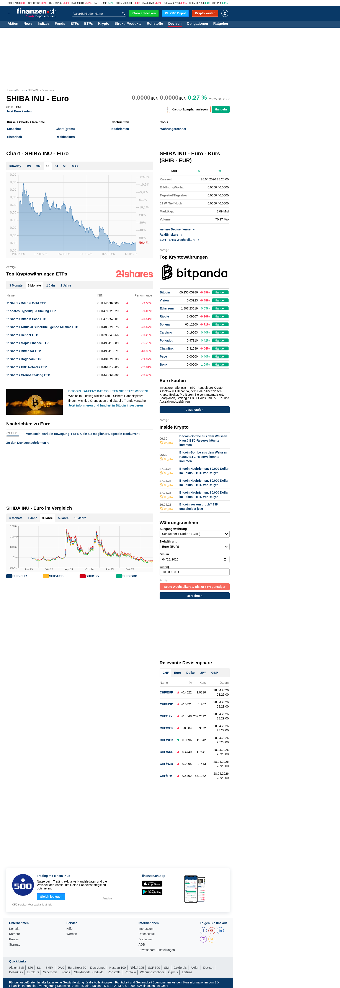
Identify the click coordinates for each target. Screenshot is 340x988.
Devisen (174, 24)
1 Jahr (32, 518)
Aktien (13, 24)
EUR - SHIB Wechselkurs (179, 239)
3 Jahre (47, 518)
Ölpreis (173, 972)
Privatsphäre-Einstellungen (157, 950)
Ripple (164, 316)
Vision (164, 300)
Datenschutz (147, 934)
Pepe (163, 356)
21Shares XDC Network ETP (27, 367)
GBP (214, 672)
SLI (39, 967)
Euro (96, 3)
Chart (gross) (65, 129)
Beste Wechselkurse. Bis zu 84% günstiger (195, 586)
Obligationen (197, 24)
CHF (166, 672)
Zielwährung (195, 545)
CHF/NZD (166, 764)
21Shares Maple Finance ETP (28, 343)
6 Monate (16, 518)
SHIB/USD (56, 576)
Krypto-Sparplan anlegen (190, 109)
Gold (145, 3)
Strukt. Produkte (127, 24)
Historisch (14, 137)
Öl (213, 3)
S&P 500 (154, 967)
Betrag (195, 570)
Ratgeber (220, 24)
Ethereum (167, 308)
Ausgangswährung (195, 532)
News (28, 24)
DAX (74, 3)
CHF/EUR (166, 692)
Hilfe (69, 928)
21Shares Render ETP (22, 335)
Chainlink (166, 348)
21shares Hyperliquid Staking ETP (31, 311)
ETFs (74, 24)
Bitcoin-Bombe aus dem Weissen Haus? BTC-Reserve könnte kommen (203, 440)
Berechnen (194, 596)
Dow (51, 3)
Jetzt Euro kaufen (19, 111)
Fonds (60, 24)
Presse (14, 939)
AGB (142, 944)
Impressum (146, 928)
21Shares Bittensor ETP (24, 351)
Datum (195, 557)
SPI (30, 3)
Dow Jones (97, 967)
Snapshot (14, 129)
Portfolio (130, 972)
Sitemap (14, 944)
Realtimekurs (65, 137)
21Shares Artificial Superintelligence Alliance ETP (42, 327)
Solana (165, 324)
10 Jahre (80, 518)
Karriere (14, 934)
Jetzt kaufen (194, 409)
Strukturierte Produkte (89, 972)
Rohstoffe (155, 24)
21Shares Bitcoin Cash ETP (26, 319)
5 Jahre (63, 518)
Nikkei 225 (137, 967)
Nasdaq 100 (117, 967)
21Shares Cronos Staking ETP (28, 375)
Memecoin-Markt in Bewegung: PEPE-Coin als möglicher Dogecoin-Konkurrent (82, 434)
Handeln (221, 109)
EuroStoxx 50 (77, 967)
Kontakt (14, 928)
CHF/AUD (166, 752)
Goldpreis (180, 967)
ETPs (88, 24)
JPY (203, 672)
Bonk (163, 364)
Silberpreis (50, 972)
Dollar (192, 3)
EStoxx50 (121, 3)
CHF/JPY (166, 716)
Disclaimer (146, 939)
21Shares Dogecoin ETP (24, 359)
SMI (10, 3)
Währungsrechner (173, 129)
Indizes (43, 24)
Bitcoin (168, 3)
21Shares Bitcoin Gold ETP (26, 303)
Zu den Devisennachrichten (27, 442)
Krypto (103, 24)
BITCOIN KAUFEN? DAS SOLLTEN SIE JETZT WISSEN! (108, 391)
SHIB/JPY (93, 576)
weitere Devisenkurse (177, 229)
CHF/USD (166, 704)
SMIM (50, 967)
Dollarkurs (16, 972)
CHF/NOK (167, 740)
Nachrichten (120, 129)
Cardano (166, 332)
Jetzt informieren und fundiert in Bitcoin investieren (105, 405)
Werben (71, 934)
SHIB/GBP (129, 576)
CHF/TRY (166, 775)
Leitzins (187, 972)
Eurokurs (33, 972)
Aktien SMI (16, 967)
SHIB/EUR (19, 576)
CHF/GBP (166, 728)
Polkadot (166, 340)
